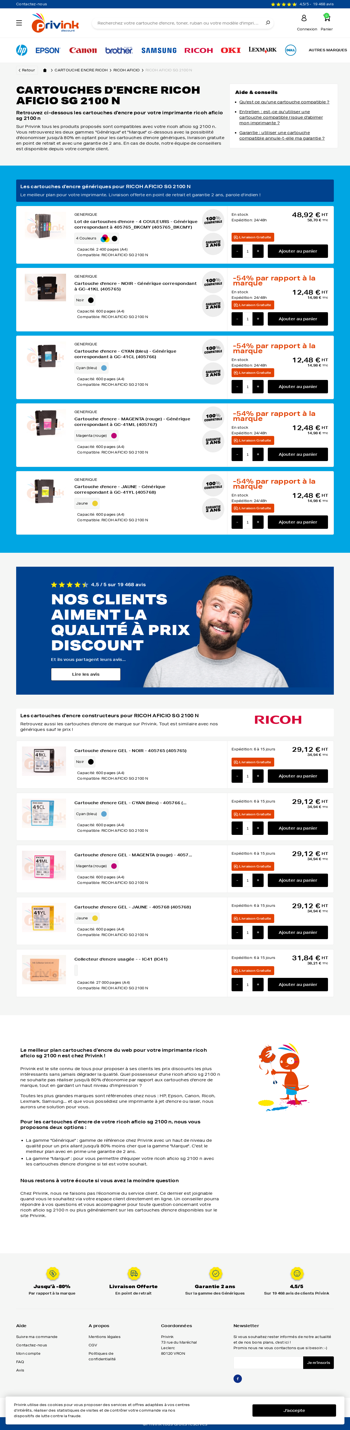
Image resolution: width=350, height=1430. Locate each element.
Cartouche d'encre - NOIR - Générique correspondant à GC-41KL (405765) (135, 286)
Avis (20, 1370)
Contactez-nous (31, 4)
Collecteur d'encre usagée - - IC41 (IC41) (120, 959)
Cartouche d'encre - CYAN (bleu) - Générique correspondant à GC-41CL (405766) (125, 354)
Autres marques (328, 50)
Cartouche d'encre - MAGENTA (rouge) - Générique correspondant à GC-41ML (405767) (132, 421)
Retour (28, 70)
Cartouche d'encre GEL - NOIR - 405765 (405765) (130, 750)
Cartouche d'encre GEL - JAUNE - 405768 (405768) (132, 907)
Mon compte (28, 1353)
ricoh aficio (129, 70)
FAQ (20, 1361)
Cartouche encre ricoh (84, 70)
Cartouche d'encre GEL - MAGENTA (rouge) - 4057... (133, 854)
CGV (93, 1345)
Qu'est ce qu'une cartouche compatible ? (284, 102)
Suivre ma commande (36, 1336)
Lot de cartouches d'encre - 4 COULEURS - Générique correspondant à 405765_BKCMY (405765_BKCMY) (136, 224)
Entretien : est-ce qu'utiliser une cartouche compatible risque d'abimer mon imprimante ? (281, 117)
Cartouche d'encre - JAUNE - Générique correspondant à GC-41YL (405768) (120, 489)
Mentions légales (105, 1336)
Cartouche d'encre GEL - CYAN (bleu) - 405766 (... (130, 802)
